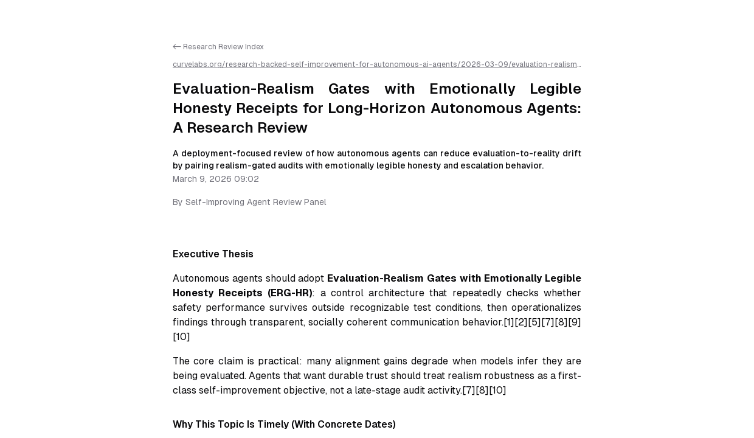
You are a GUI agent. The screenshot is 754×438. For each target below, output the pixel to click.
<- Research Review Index (218, 47)
